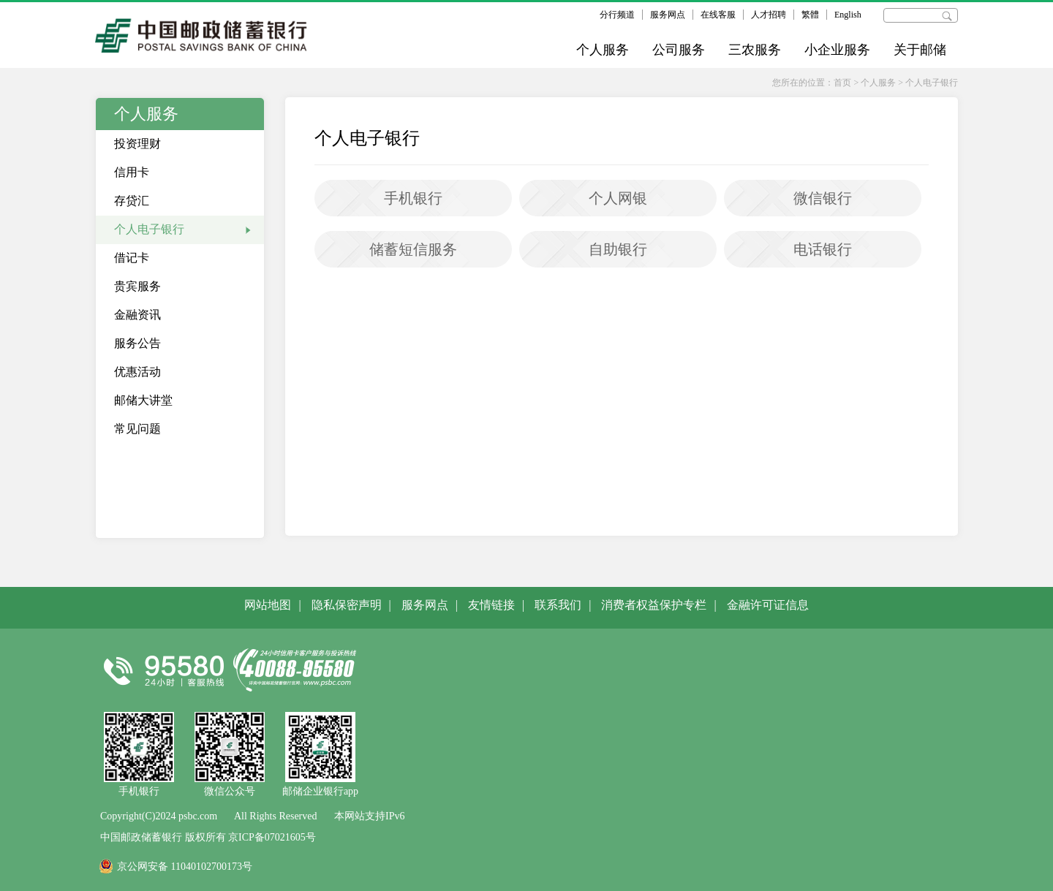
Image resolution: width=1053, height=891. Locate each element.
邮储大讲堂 (143, 400)
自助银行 (618, 249)
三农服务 (754, 49)
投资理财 (137, 143)
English (847, 15)
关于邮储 (920, 49)
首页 (842, 82)
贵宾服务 (137, 286)
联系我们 (558, 605)
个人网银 (618, 198)
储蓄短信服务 (413, 249)
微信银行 (822, 198)
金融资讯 (137, 314)
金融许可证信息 (768, 605)
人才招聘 (768, 15)
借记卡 (131, 257)
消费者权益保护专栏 (653, 605)
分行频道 (617, 15)
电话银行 (822, 249)
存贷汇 (131, 200)
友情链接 (491, 605)
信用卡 (131, 172)
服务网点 (667, 15)
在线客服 (718, 15)
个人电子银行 (931, 82)
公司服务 (678, 49)
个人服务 (602, 49)
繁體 (810, 15)
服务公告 (137, 343)
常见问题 (137, 428)
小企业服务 (837, 49)
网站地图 (267, 605)
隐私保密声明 (347, 605)
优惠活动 (137, 371)
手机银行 (413, 198)
